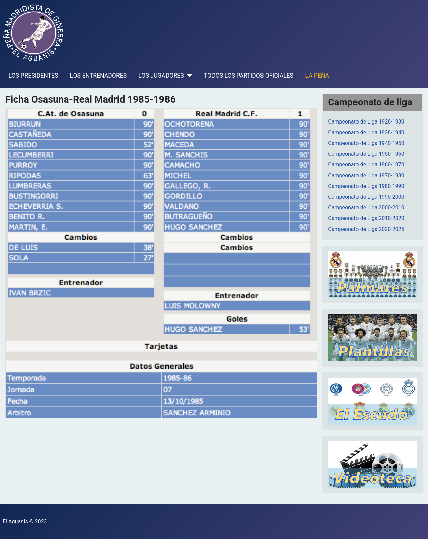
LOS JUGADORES (161, 75)
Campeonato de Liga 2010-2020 (366, 218)
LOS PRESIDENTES (33, 75)
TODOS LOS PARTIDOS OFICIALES (248, 75)
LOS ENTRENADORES (98, 75)
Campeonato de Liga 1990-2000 (366, 197)
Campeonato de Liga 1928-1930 (366, 121)
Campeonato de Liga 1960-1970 (366, 164)
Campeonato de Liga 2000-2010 (366, 207)
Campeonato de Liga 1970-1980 (366, 175)
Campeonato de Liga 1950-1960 (366, 154)
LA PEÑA (317, 75)
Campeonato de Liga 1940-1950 (366, 143)
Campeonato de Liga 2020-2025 (366, 229)
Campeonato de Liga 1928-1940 (366, 132)
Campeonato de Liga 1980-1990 (366, 186)
